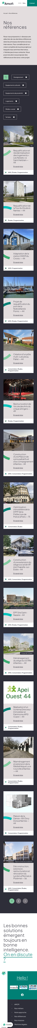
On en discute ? (17, 957)
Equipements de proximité (16, 93)
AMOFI (16, 1004)
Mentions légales (20, 1024)
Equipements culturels (15, 85)
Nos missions (19, 1020)
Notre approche (20, 1012)
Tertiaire (10, 117)
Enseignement (20, 77)
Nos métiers (18, 1008)
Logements (11, 101)
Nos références (20, 1016)
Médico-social (12, 109)
